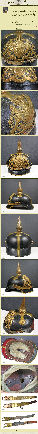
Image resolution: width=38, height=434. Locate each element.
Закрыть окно (19, 28)
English (36, 5)
